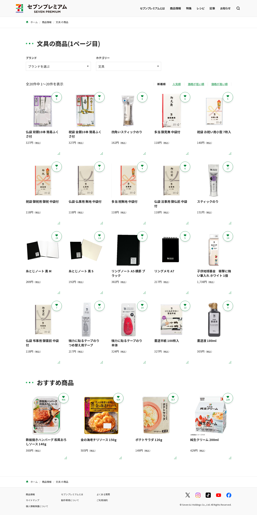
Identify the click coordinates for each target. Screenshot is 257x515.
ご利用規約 (102, 500)
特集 (189, 8)
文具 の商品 (62, 22)
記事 (212, 8)
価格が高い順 (219, 84)
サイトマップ (32, 500)
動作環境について (70, 500)
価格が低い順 (196, 84)
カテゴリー (103, 58)
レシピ (200, 8)
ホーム (32, 22)
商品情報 (175, 8)
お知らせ (225, 8)
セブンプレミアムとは (152, 8)
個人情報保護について (37, 506)
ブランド (31, 58)
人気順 (177, 84)
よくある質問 (103, 494)
